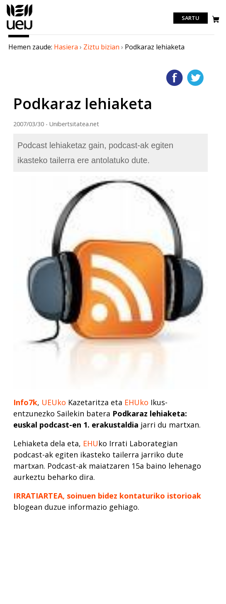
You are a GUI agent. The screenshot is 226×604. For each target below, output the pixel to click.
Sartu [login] (190, 18)
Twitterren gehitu (195, 77)
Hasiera (66, 47)
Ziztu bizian (101, 47)
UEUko (53, 402)
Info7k (25, 402)
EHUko (136, 402)
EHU (90, 443)
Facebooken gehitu (174, 77)
